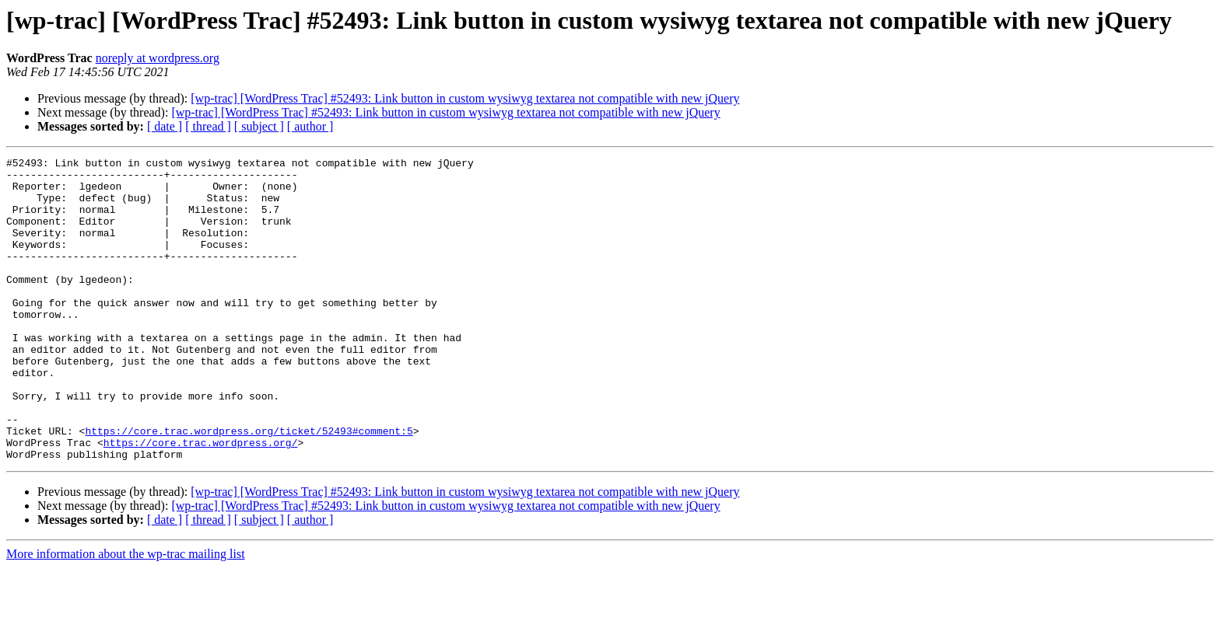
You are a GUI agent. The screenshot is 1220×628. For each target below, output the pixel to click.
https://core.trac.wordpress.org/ (200, 501)
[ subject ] (259, 126)
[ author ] (310, 126)
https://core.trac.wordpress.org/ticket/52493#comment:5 (248, 487)
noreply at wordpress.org (157, 58)
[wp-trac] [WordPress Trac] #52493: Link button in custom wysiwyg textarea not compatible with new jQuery (465, 98)
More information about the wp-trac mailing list (125, 614)
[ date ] (164, 126)
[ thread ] (208, 126)
